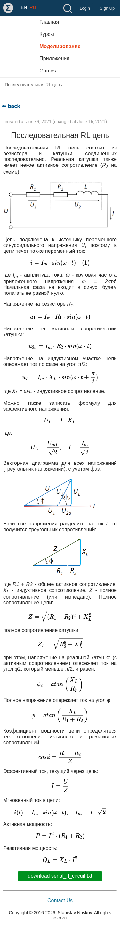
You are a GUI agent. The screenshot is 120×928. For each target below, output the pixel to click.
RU (32, 7)
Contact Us (60, 900)
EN (24, 7)
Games (47, 70)
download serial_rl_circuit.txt (60, 876)
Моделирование (59, 46)
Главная (49, 22)
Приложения (54, 58)
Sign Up (107, 8)
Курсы (46, 34)
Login (85, 8)
